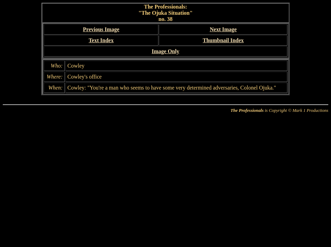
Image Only (165, 51)
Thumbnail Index (223, 40)
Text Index (101, 40)
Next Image (223, 29)
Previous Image (101, 29)
